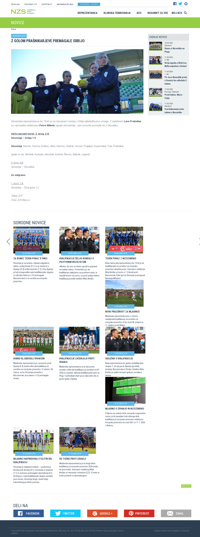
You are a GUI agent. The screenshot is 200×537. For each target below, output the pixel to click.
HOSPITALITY (47, 4)
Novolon (186, 531)
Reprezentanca (87, 12)
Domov (13, 29)
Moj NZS (177, 12)
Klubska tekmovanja (117, 12)
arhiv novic (186, 486)
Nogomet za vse (158, 12)
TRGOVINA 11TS (30, 4)
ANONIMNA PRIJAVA (65, 4)
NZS (139, 12)
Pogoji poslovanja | (110, 531)
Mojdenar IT (176, 531)
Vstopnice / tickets (89, 4)
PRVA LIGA (15, 4)
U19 (23, 36)
